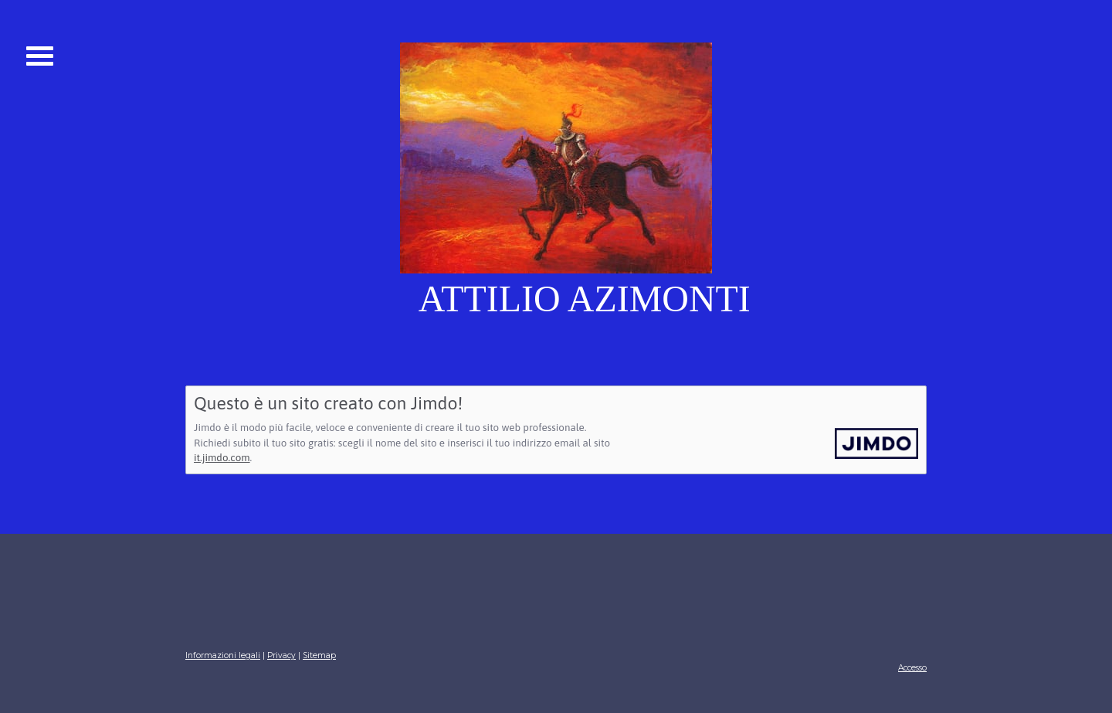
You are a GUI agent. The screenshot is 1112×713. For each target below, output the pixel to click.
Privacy (281, 655)
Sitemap (319, 655)
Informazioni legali (222, 655)
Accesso (912, 668)
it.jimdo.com (222, 457)
